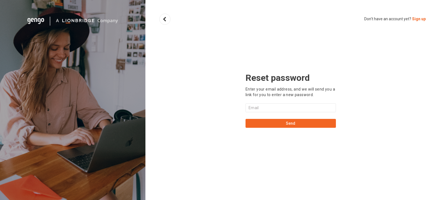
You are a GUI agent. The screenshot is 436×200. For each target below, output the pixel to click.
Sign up (419, 19)
